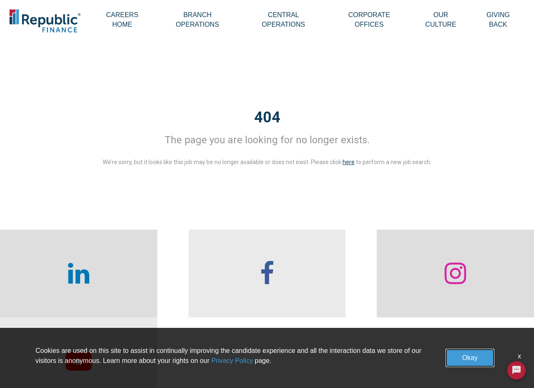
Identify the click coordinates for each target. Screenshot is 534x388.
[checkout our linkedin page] (67, 273)
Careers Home (122, 19)
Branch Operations (197, 19)
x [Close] (519, 356)
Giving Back (498, 19)
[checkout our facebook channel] (200, 273)
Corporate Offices (369, 19)
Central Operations (283, 19)
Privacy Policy (232, 360)
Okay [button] (470, 357)
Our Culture (440, 19)
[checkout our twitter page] (467, 273)
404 (267, 117)
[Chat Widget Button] (516, 375)
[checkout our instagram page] (333, 273)
